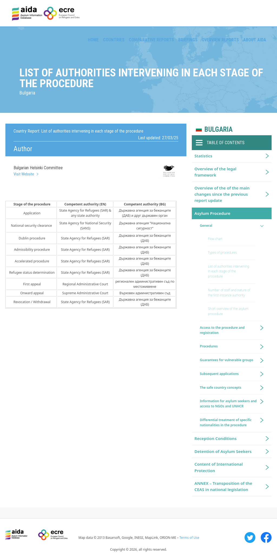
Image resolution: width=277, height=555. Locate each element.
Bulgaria (219, 129)
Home (93, 39)
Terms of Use (189, 537)
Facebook (266, 537)
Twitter (250, 537)
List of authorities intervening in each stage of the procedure (228, 271)
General (206, 225)
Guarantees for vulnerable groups (226, 360)
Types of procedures (222, 252)
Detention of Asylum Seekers (223, 451)
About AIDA (254, 39)
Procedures (209, 346)
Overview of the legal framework (215, 172)
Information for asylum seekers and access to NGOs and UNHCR (228, 403)
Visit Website (24, 174)
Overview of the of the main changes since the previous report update (222, 194)
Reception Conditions (215, 438)
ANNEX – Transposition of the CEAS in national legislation (223, 486)
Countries (113, 39)
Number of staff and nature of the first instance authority (229, 292)
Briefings (187, 39)
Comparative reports (151, 39)
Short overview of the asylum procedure (228, 311)
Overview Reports (220, 39)
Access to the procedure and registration (222, 330)
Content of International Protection (218, 467)
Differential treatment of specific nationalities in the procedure (226, 422)
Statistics (203, 155)
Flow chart (215, 238)
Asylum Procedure (212, 213)
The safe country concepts (220, 387)
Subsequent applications (219, 373)
